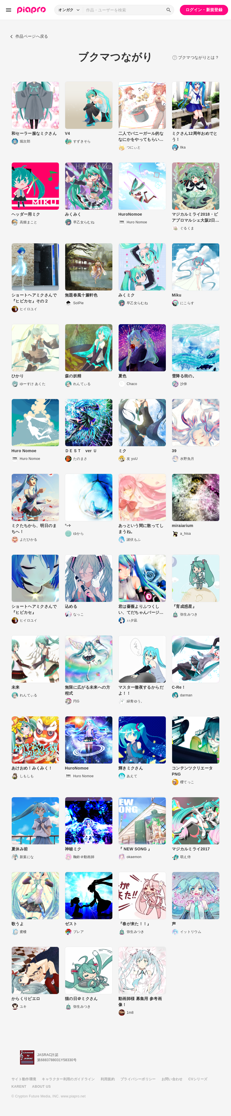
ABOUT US (41, 1087)
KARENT (18, 1087)
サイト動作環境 (23, 1079)
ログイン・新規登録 (204, 9)
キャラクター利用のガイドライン (68, 1079)
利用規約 (108, 1079)
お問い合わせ (172, 1079)
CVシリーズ (198, 1079)
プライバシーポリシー (138, 1079)
